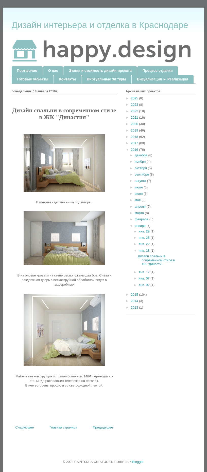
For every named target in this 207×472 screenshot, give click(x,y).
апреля (141, 206)
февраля (142, 219)
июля (139, 187)
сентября (142, 174)
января (140, 226)
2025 (135, 98)
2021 (135, 117)
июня (139, 194)
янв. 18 (144, 250)
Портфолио (27, 71)
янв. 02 (144, 285)
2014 (135, 301)
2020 (135, 124)
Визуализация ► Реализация (162, 79)
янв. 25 (144, 238)
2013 (135, 307)
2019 (135, 130)
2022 (135, 111)
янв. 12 (144, 272)
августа (141, 181)
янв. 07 (144, 278)
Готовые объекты (32, 79)
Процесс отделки (158, 71)
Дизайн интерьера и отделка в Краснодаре (100, 25)
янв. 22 (144, 244)
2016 (135, 150)
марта (140, 213)
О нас (53, 71)
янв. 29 (144, 231)
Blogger (137, 462)
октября (141, 168)
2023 (135, 104)
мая (138, 200)
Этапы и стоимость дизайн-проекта (100, 71)
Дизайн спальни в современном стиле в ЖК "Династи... (156, 260)
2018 (135, 137)
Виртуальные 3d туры (106, 79)
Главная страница (63, 427)
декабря (141, 155)
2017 (135, 143)
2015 (135, 294)
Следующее (24, 427)
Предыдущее (103, 427)
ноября (141, 161)
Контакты (67, 79)
